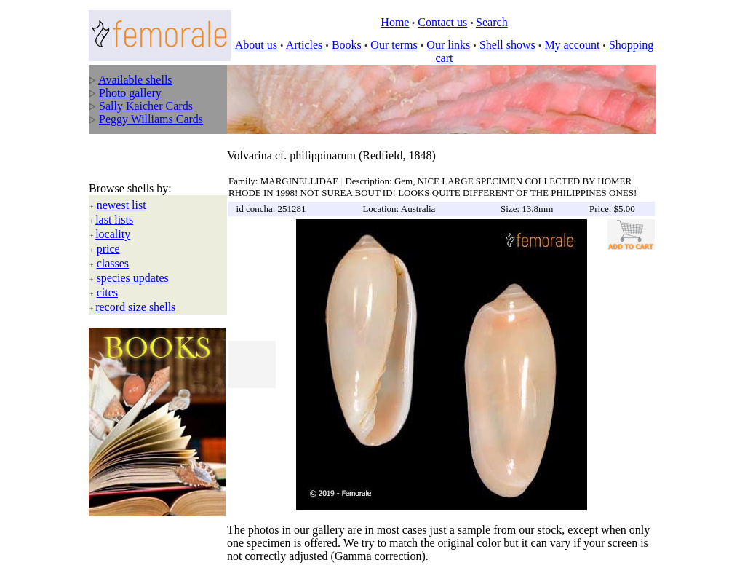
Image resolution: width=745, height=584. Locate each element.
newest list (121, 190)
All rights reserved (191, 563)
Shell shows (507, 45)
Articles (304, 45)
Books (347, 45)
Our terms (393, 45)
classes (113, 248)
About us (256, 45)
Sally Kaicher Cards (146, 106)
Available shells (135, 80)
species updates (133, 263)
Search (492, 22)
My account (571, 45)
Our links (448, 45)
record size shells (135, 292)
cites (107, 278)
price (108, 234)
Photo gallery (130, 93)
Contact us (442, 22)
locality (112, 219)
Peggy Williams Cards (151, 119)
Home (395, 22)
